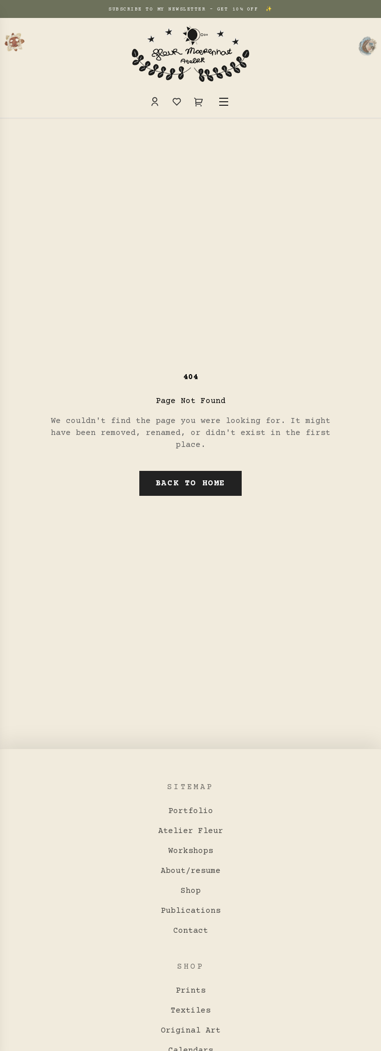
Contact (190, 930)
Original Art (191, 1030)
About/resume (191, 870)
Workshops (190, 850)
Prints (191, 990)
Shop (191, 890)
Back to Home (190, 483)
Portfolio (190, 811)
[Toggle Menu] (224, 102)
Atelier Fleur (190, 831)
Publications (191, 910)
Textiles (191, 1010)
